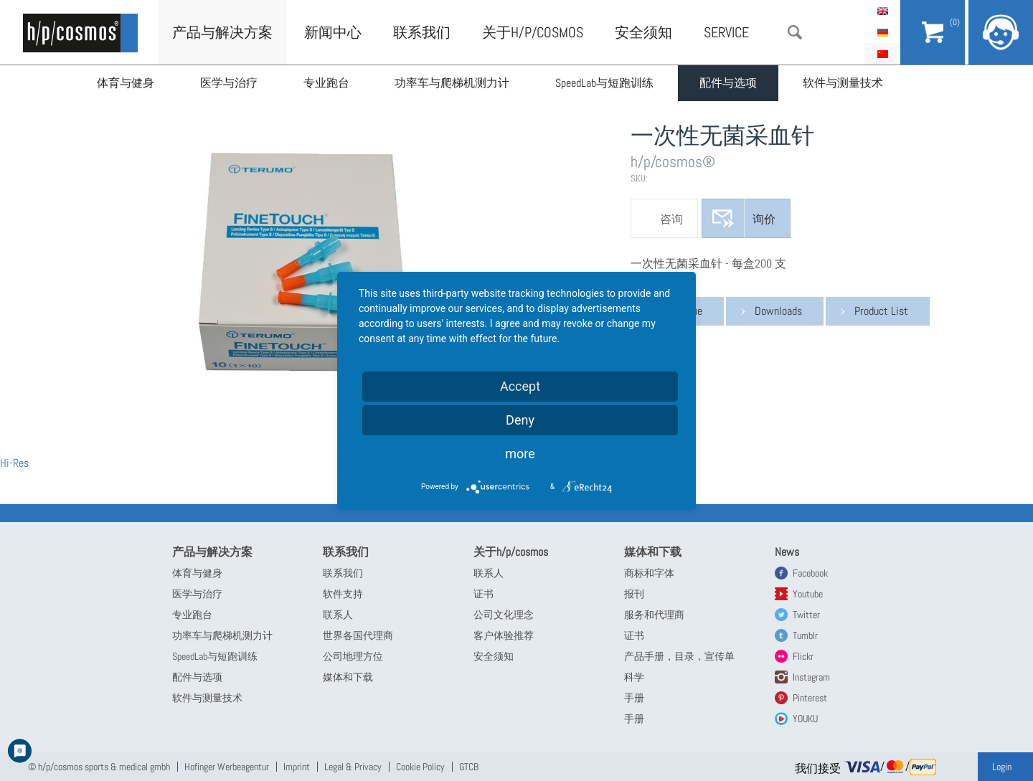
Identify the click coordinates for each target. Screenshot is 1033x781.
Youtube (808, 593)
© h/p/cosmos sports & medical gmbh (99, 766)
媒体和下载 (348, 677)
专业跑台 (326, 82)
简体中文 (882, 54)
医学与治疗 (229, 82)
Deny (520, 419)
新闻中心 (333, 32)
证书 (483, 593)
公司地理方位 (353, 656)
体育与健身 (125, 82)
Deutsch (882, 32)
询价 (764, 219)
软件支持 (343, 593)
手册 (634, 697)
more (520, 453)
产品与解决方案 (222, 32)
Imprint (296, 766)
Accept (520, 386)
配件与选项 (729, 82)
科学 (634, 677)
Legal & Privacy (353, 766)
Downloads (778, 310)
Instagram (811, 677)
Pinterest (810, 697)
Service (726, 32)
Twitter (806, 614)
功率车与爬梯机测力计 (452, 82)
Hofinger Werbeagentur (226, 766)
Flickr (803, 656)
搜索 (795, 32)
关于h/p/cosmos (532, 32)
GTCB (468, 766)
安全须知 (643, 32)
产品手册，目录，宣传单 (679, 656)
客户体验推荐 (503, 635)
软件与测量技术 (843, 82)
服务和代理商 (654, 614)
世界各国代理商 (358, 635)
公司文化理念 (503, 614)
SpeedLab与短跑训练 (605, 82)
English (882, 11)
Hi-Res (14, 462)
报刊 (634, 593)
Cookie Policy (420, 766)
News (787, 551)
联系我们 (422, 32)
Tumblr (805, 635)
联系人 (338, 614)
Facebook (810, 573)
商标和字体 (649, 573)
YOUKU (805, 718)
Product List (881, 310)
